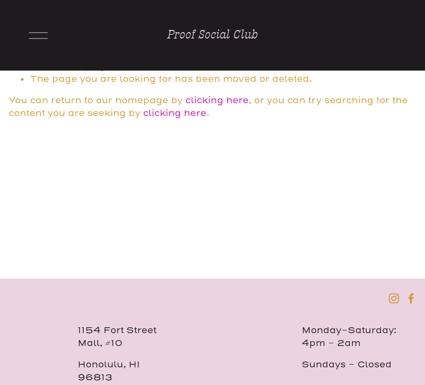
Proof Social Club (212, 34)
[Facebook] (411, 298)
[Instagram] (394, 298)
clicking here (217, 100)
